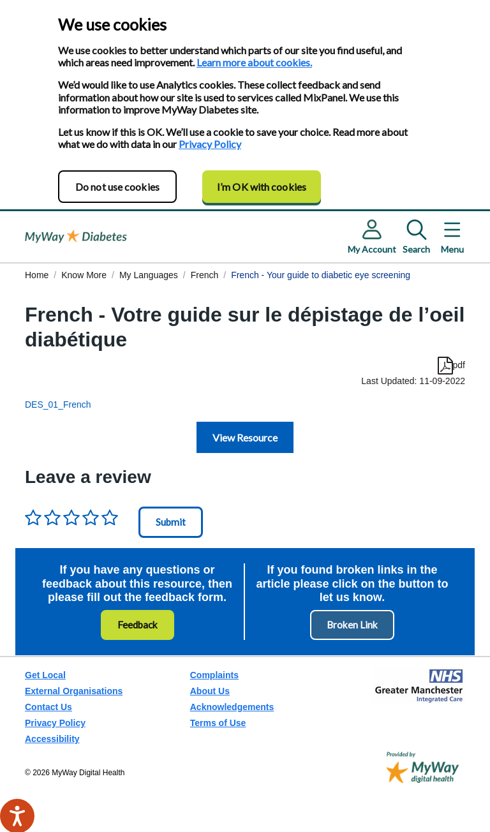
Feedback (137, 624)
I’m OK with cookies (261, 187)
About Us (210, 691)
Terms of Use (218, 723)
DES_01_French (58, 404)
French (205, 275)
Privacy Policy (210, 144)
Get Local (45, 675)
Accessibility (52, 739)
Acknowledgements (232, 707)
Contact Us (48, 707)
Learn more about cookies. (254, 62)
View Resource (245, 437)
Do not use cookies (117, 187)
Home (36, 275)
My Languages (148, 275)
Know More (84, 275)
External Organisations (73, 691)
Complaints (214, 675)
